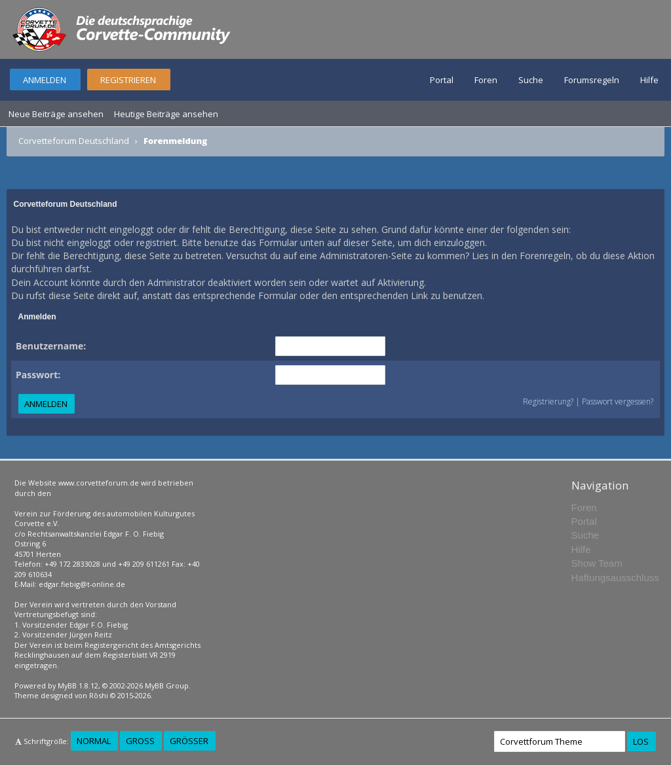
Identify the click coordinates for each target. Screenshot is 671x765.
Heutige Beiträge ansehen (166, 114)
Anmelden (44, 80)
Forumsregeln (591, 80)
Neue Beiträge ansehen (56, 114)
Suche (530, 80)
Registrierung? (548, 401)
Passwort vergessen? (617, 401)
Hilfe (649, 80)
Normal (94, 741)
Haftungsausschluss (615, 577)
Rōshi (98, 695)
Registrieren (128, 80)
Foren (485, 80)
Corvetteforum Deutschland (73, 141)
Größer (189, 741)
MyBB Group (167, 685)
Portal (441, 80)
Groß (140, 741)
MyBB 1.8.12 (78, 685)
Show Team (597, 563)
